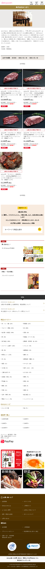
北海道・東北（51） (7, 377)
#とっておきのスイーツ (13, 220)
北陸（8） (26, 385)
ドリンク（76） (27, 345)
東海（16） (26, 381)
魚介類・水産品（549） (8, 332)
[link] (33, 546)
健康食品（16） (27, 350)
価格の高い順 (33, 58)
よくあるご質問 (6, 510)
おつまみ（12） (27, 372)
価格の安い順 (22, 58)
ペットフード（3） (28, 399)
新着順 (14, 58)
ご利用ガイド (27, 505)
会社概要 (4, 527)
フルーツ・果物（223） (8, 328)
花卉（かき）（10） (28, 368)
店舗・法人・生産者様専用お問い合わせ (8, 536)
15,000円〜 (26, 427)
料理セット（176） (7, 354)
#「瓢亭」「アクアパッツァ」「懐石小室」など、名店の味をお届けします (22, 216)
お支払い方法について (30, 510)
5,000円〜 (4, 423)
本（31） (4, 359)
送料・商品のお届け (7, 514)
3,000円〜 (26, 419)
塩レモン (25, 408)
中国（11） (5, 390)
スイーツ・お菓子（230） (9, 345)
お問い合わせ (5, 518)
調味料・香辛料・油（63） (30, 341)
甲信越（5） (5, 381)
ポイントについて (28, 514)
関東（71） (26, 377)
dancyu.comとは (6, 505)
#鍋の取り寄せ (22, 212)
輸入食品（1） (27, 394)
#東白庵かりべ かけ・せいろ (30, 220)
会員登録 (4, 501)
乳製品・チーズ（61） (29, 337)
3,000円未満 (5, 419)
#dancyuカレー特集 (28, 223)
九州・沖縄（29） (6, 394)
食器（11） (5, 363)
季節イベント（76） (7, 399)
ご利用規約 (27, 527)
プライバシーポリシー (8, 531)
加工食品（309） (6, 341)
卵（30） (4, 337)
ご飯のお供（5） (6, 372)
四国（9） (26, 390)
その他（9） (5, 368)
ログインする (27, 501)
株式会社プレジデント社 (23, 560)
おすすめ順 (6, 58)
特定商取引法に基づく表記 (31, 531)
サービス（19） (27, 363)
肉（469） (26, 328)
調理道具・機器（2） (29, 359)
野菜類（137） (27, 323)
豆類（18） (26, 332)
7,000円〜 (26, 423)
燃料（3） (26, 354)
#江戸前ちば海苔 (15, 223)
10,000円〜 (5, 427)
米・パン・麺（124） (7, 323)
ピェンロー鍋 (5, 408)
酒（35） (4, 350)
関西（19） (5, 385)
